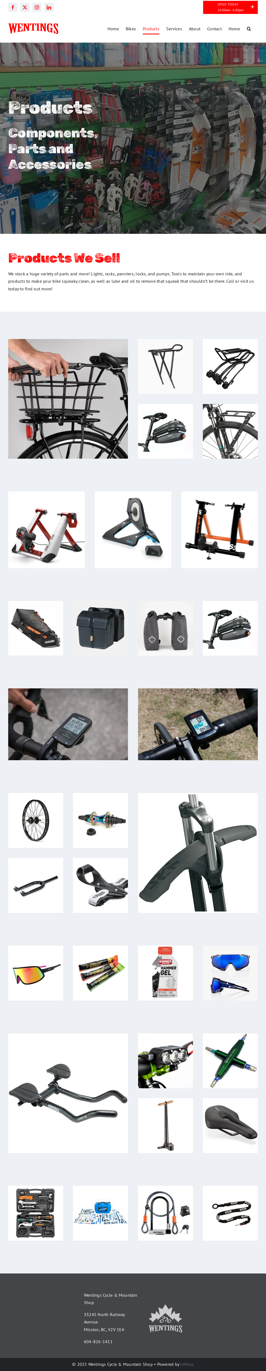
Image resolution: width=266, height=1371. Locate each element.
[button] (249, 28)
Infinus (187, 1364)
